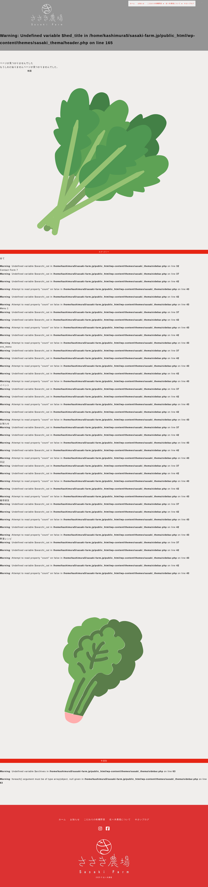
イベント (4, 385)
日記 (2, 462)
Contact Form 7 (9, 270)
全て (2, 258)
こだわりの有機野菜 (121, 6)
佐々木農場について (148, 6)
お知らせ (102, 6)
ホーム (89, 6)
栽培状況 (4, 500)
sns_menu (6, 347)
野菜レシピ (6, 539)
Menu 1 (4, 308)
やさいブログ (171, 6)
